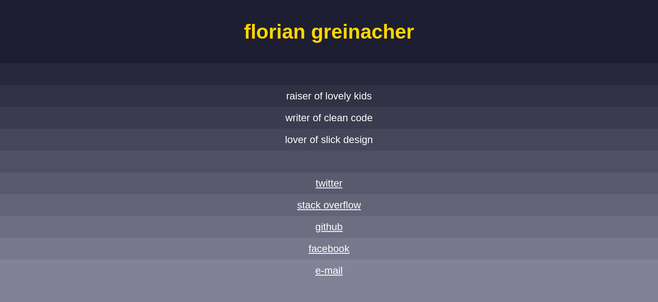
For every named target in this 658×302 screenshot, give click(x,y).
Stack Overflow (329, 205)
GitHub (328, 226)
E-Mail (328, 270)
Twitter (329, 183)
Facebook (328, 248)
